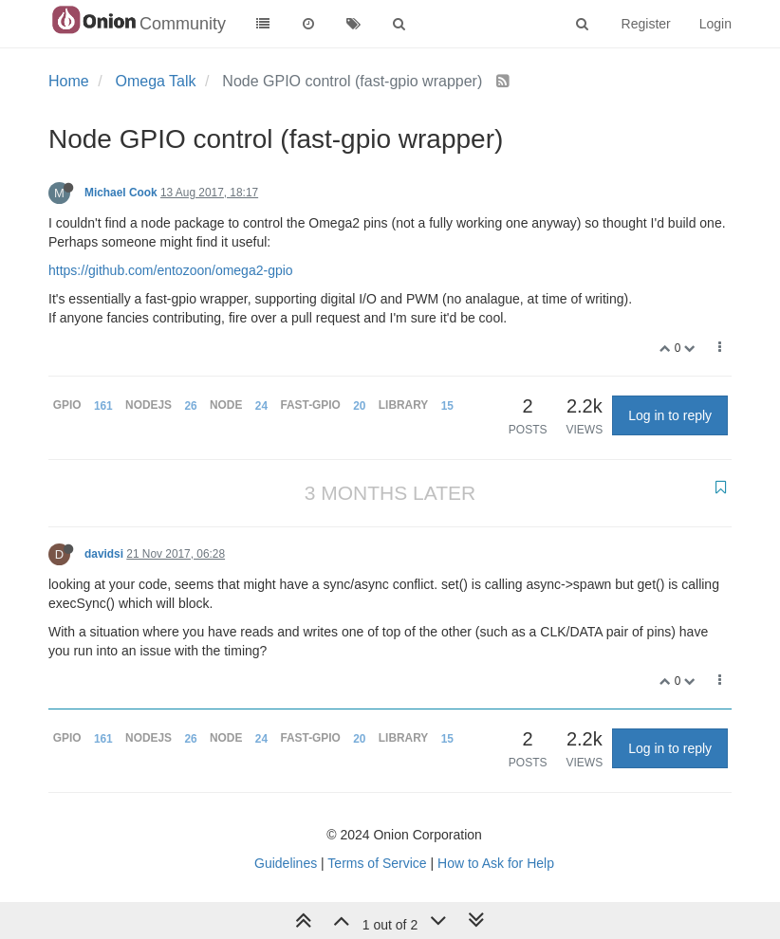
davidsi (103, 554)
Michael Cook (121, 192)
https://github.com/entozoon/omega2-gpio (170, 270)
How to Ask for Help (495, 863)
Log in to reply (670, 415)
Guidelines (285, 863)
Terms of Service (376, 863)
